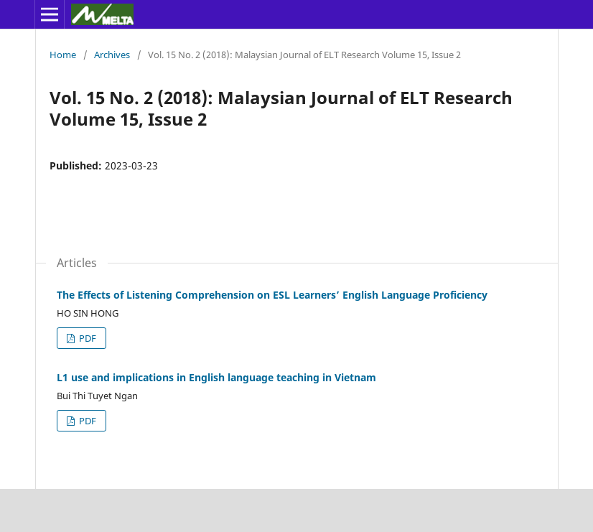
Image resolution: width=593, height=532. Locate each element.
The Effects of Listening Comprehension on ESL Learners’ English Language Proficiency (272, 295)
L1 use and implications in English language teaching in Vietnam (216, 377)
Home (63, 54)
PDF (86, 338)
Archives (112, 54)
